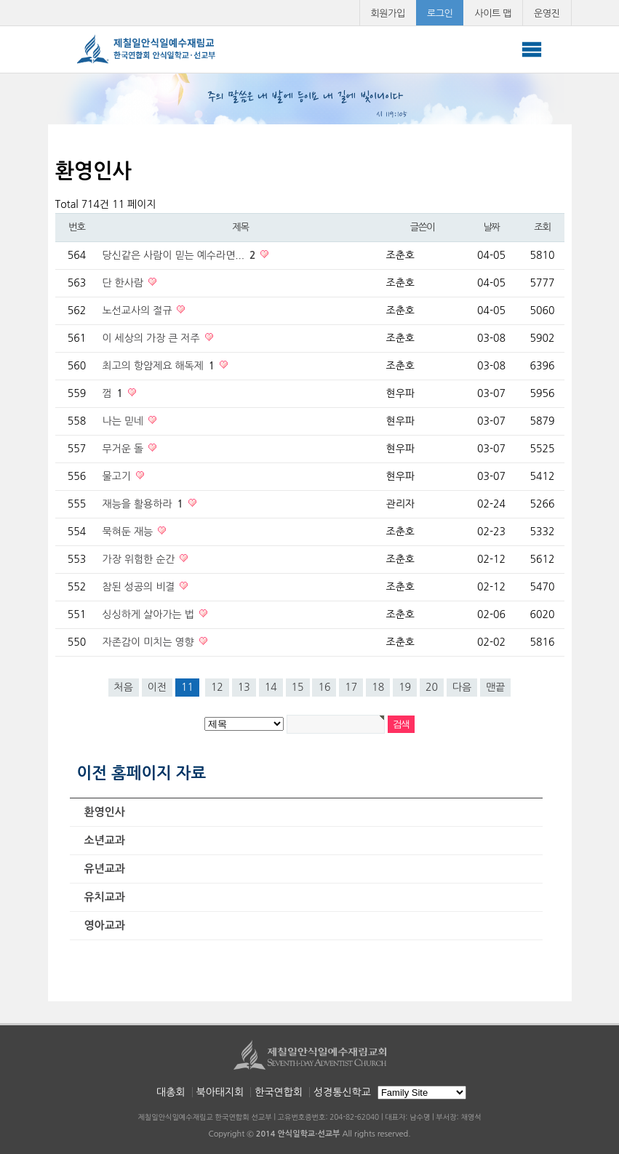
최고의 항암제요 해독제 (160, 366)
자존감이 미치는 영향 (150, 642)
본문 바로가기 (0, 0)
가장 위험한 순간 (140, 559)
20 (432, 687)
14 (271, 687)
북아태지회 (220, 1092)
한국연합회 (279, 1092)
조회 (542, 227)
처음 (123, 687)
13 (244, 687)
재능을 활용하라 (144, 504)
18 (378, 687)
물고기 (118, 476)
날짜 (491, 227)
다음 (461, 687)
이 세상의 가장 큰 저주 (153, 338)
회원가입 (388, 13)
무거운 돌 (124, 449)
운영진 (547, 13)
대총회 (170, 1092)
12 (217, 687)
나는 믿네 (124, 421)
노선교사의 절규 (139, 310)
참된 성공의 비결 (140, 587)
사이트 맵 (492, 13)
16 (324, 687)
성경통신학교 (342, 1092)
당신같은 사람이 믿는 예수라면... (181, 255)
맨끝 (495, 687)
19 (405, 687)
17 (351, 687)
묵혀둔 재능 (129, 531)
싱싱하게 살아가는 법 (150, 614)
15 (298, 687)
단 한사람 (124, 283)
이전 (157, 687)
